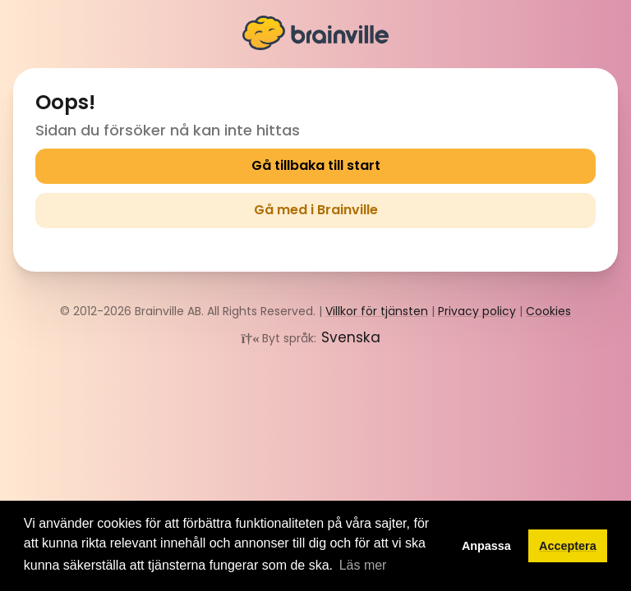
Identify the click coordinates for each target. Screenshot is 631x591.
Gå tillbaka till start (315, 165)
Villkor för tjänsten (376, 311)
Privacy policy (477, 311)
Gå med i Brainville (316, 209)
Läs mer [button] (363, 565)
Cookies (548, 311)
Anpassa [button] (486, 545)
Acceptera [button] (567, 545)
